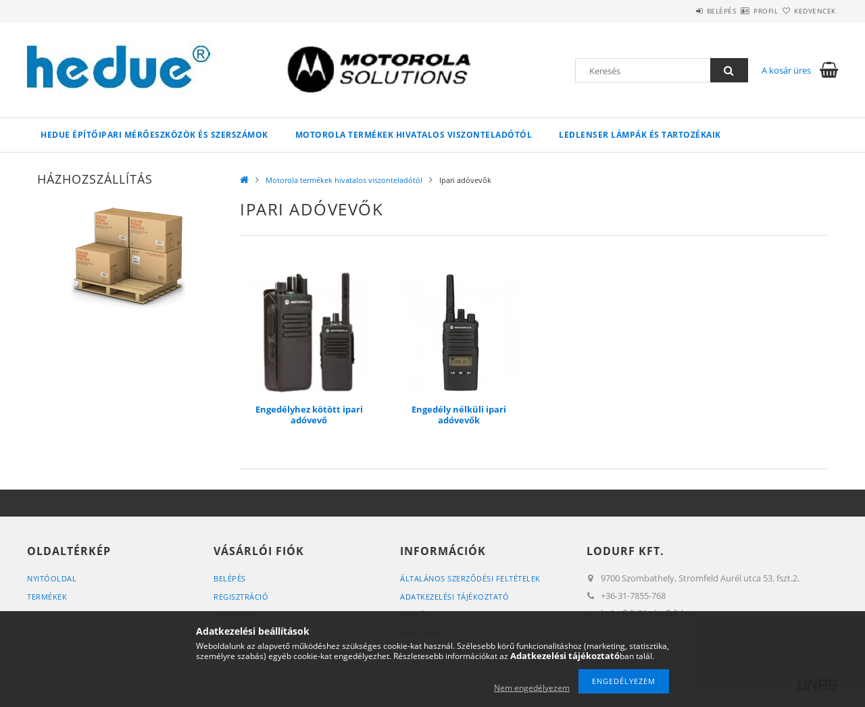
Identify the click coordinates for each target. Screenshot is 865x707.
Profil (742, 11)
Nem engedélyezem (532, 687)
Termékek (47, 597)
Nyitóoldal (51, 578)
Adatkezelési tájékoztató (454, 597)
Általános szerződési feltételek (470, 578)
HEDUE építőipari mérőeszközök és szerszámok (154, 134)
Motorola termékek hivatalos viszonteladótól (414, 134)
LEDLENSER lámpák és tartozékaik (640, 134)
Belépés (682, 11)
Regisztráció (241, 597)
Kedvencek (808, 11)
